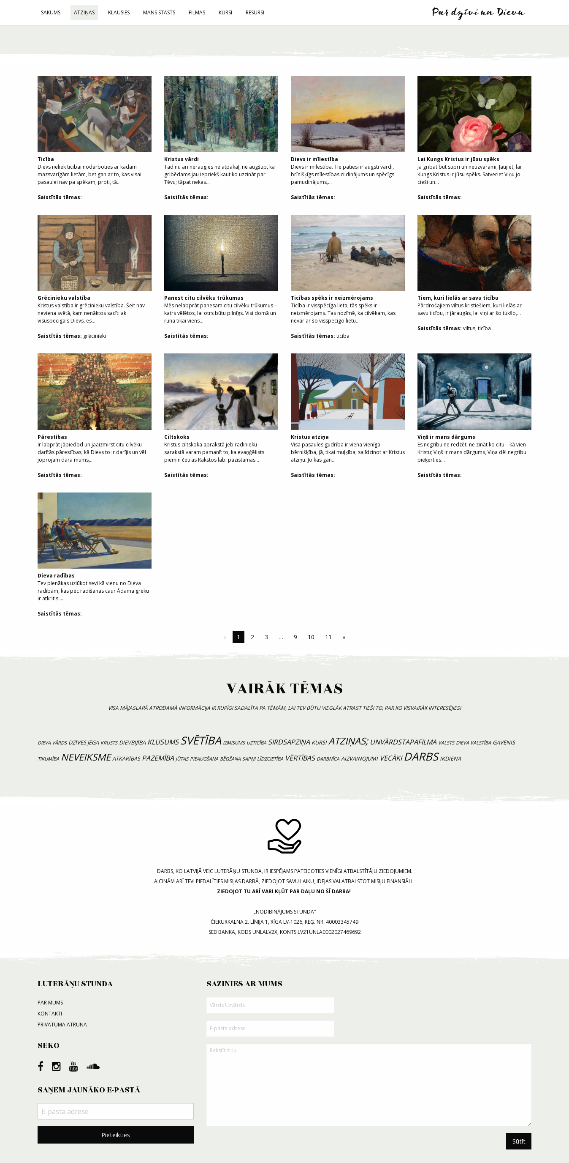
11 (328, 637)
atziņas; (348, 740)
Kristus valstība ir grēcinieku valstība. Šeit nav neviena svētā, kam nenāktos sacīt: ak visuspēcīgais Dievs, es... (95, 269)
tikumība (48, 758)
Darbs (421, 756)
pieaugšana (204, 758)
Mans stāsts (159, 12)
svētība (200, 740)
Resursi (255, 12)
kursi (319, 742)
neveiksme (86, 756)
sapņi (248, 758)
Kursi (225, 12)
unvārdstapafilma (403, 742)
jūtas (182, 758)
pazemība (158, 758)
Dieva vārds (52, 742)
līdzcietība (270, 758)
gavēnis (504, 742)
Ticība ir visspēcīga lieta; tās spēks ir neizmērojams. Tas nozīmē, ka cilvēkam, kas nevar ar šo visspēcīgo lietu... (348, 269)
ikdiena (450, 758)
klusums (163, 742)
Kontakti (50, 1013)
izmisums (234, 742)
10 (311, 637)
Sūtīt (519, 1141)
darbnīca (328, 758)
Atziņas (84, 12)
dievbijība (132, 742)
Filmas (197, 12)
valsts (446, 742)
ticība (343, 335)
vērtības (300, 758)
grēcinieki (94, 335)
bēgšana (230, 758)
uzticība (256, 742)
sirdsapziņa (289, 742)
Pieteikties (115, 1135)
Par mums (50, 1002)
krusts (108, 742)
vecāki (390, 758)
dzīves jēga (83, 742)
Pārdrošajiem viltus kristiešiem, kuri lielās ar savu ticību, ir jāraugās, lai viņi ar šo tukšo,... (474, 266)
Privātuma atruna (62, 1024)
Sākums (50, 12)
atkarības (126, 758)
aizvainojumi (359, 758)
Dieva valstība (473, 742)
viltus (469, 328)
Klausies (119, 12)
